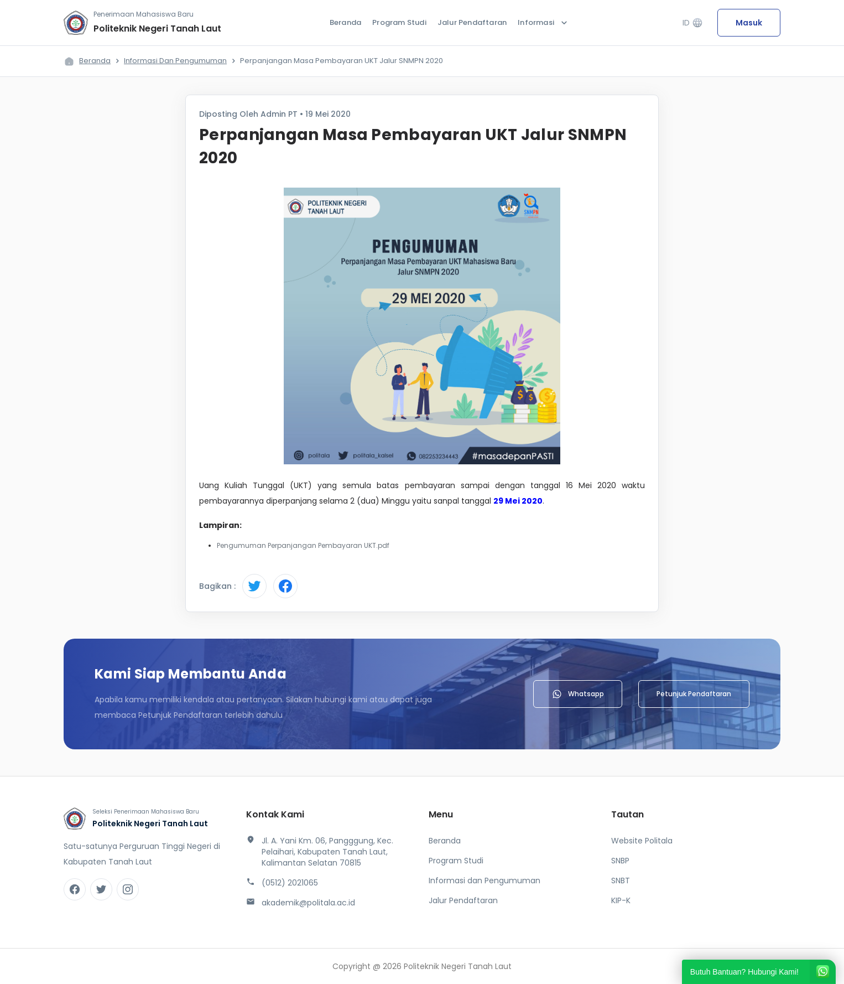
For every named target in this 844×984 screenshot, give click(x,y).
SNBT (620, 880)
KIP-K (621, 900)
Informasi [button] (544, 22)
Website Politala (642, 840)
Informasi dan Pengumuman (175, 60)
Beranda (345, 22)
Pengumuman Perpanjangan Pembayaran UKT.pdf (303, 545)
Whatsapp (577, 694)
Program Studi (399, 22)
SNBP (620, 860)
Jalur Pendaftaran (472, 22)
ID (693, 23)
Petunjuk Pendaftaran (694, 693)
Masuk (749, 22)
